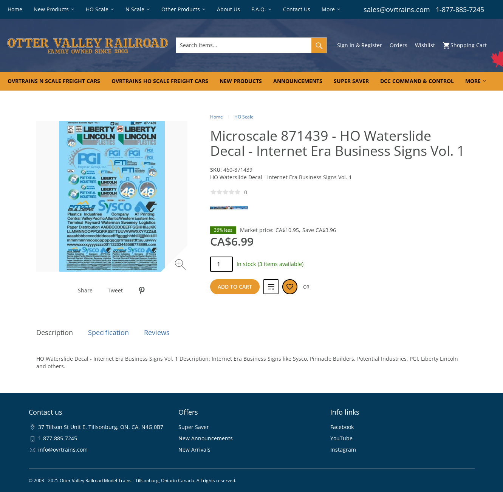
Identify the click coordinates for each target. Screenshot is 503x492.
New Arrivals (194, 449)
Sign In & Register (359, 45)
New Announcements (205, 438)
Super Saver (193, 426)
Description (54, 332)
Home (216, 117)
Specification (108, 332)
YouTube (341, 438)
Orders (398, 45)
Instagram (343, 449)
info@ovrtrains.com (63, 449)
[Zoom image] (181, 265)
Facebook (342, 426)
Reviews (157, 332)
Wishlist (425, 45)
